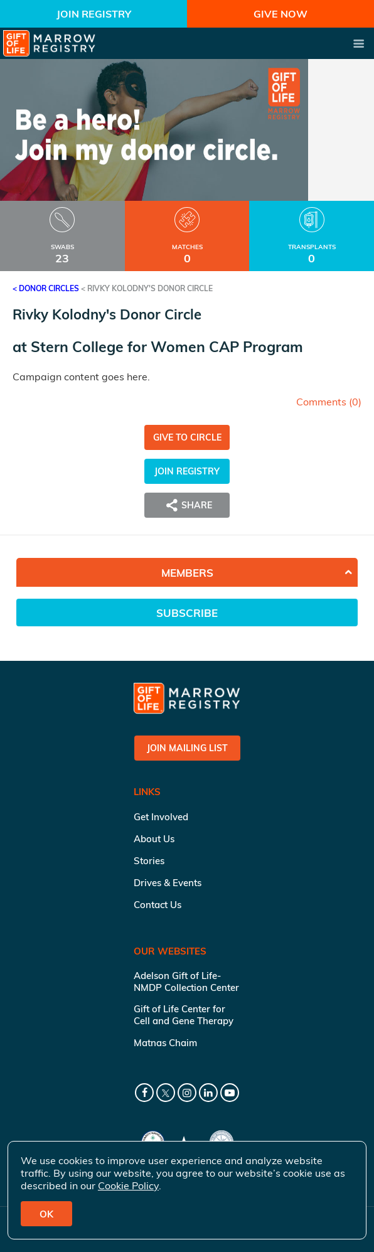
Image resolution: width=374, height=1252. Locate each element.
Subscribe (187, 612)
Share (187, 505)
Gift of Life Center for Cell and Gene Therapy (183, 1015)
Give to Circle (187, 437)
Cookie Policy (128, 1185)
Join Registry (93, 14)
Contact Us (157, 905)
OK (46, 1214)
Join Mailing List (187, 748)
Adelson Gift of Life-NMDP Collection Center (186, 981)
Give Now (280, 14)
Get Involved (161, 817)
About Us (154, 839)
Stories (149, 861)
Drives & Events (167, 883)
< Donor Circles (46, 288)
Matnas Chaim (165, 1043)
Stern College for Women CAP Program (167, 347)
